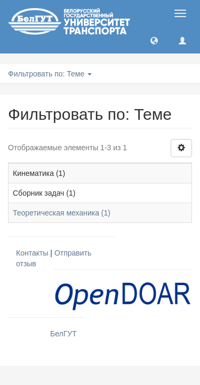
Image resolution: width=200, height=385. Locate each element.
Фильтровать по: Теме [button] (50, 74)
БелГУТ (63, 333)
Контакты (32, 253)
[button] (154, 40)
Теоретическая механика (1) (61, 213)
